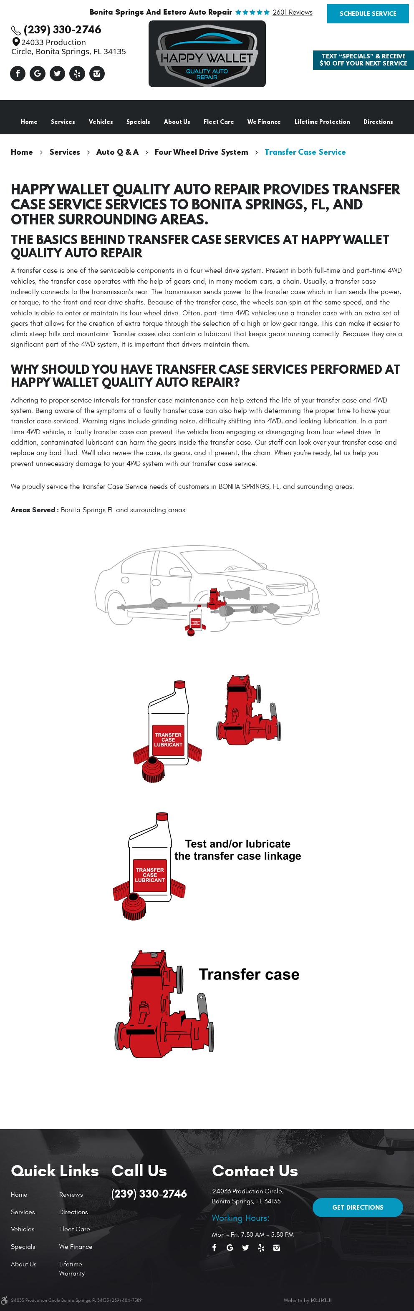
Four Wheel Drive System (201, 151)
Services (63, 122)
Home (29, 122)
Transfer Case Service (305, 151)
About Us (177, 122)
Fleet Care (219, 122)
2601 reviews (293, 12)
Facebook (18, 74)
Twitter (58, 74)
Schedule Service (368, 13)
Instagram (97, 74)
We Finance (264, 122)
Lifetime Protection (322, 122)
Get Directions (358, 1207)
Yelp (77, 74)
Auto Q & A (117, 151)
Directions (378, 122)
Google (37, 74)
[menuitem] (29, 122)
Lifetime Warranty (72, 1269)
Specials (138, 122)
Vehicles (101, 122)
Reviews (71, 1194)
